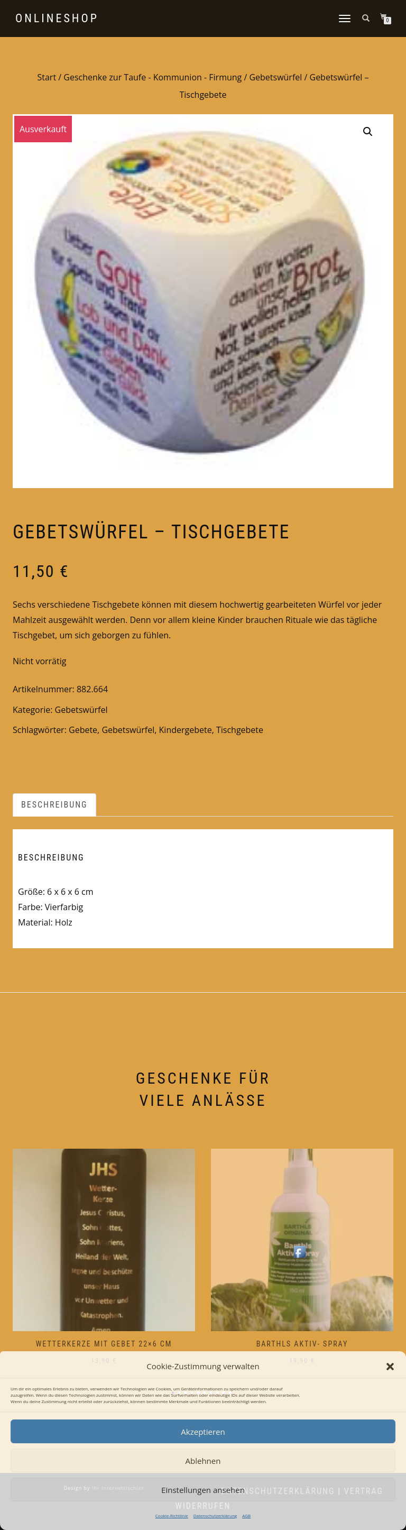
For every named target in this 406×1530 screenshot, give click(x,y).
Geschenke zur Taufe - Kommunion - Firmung (152, 77)
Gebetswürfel (275, 77)
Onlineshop (57, 18)
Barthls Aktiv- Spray (302, 1344)
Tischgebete (239, 730)
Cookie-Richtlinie (171, 1515)
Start (46, 77)
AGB (246, 1515)
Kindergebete (185, 730)
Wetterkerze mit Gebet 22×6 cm (104, 1344)
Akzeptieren (203, 1431)
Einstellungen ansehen (203, 1490)
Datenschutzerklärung (215, 1515)
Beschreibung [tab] (54, 805)
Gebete (83, 730)
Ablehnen (203, 1460)
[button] (390, 1366)
